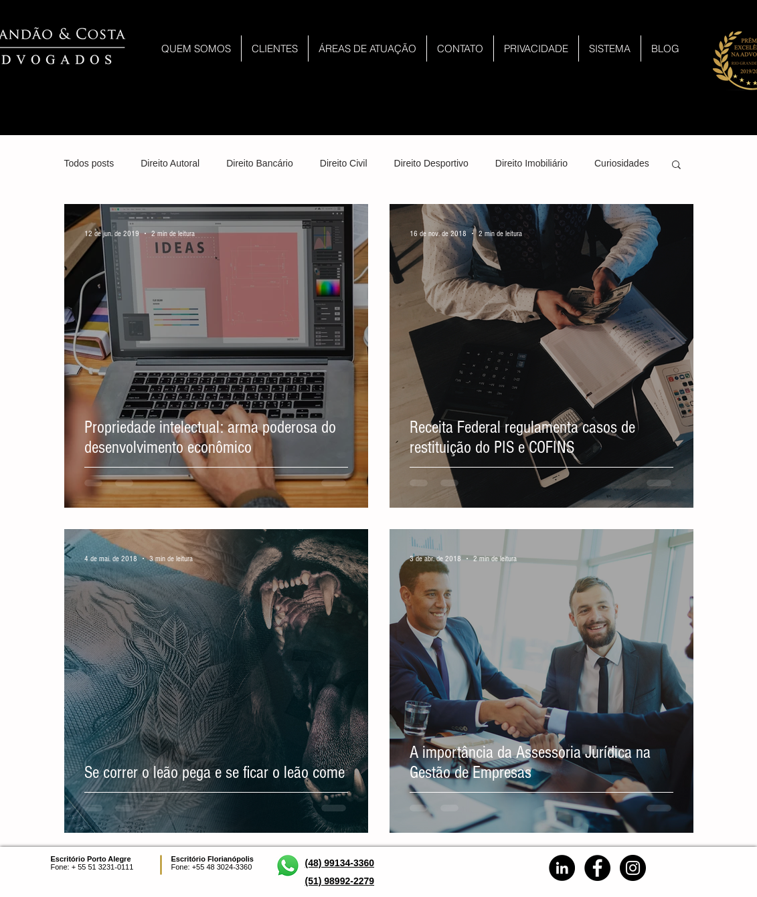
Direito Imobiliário (531, 163)
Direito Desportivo (431, 163)
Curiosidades (621, 163)
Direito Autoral (170, 163)
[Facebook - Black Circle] (597, 868)
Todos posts (89, 163)
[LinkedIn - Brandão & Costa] (562, 868)
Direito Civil (343, 163)
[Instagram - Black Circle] (633, 868)
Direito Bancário (259, 163)
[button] (676, 166)
